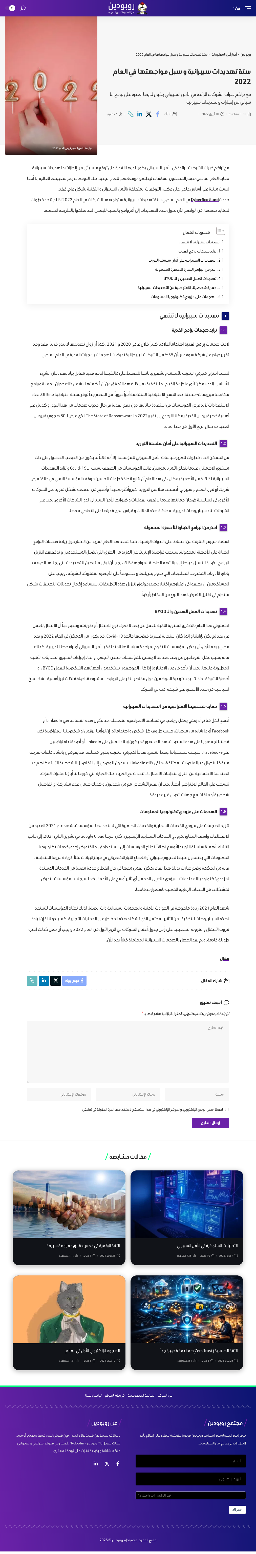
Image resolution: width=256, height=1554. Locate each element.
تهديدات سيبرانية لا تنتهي (200, 242)
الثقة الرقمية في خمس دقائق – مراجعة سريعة (83, 1247)
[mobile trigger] (246, 8)
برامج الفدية (194, 344)
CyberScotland (205, 199)
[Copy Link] (130, 114)
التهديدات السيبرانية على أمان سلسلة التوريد (183, 260)
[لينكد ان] (95, 1465)
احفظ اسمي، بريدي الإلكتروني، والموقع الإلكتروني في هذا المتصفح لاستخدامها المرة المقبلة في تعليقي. (152, 1111)
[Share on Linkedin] (140, 114)
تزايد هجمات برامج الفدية (197, 251)
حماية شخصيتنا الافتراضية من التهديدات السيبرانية (177, 287)
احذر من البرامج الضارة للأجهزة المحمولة (186, 269)
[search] (23, 8)
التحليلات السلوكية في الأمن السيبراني (207, 1247)
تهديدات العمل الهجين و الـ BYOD (190, 278)
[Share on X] (149, 114)
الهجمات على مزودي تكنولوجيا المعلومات (183, 297)
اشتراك (237, 1512)
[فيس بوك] (117, 1465)
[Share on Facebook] (158, 114)
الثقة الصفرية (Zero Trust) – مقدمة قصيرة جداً (199, 1352)
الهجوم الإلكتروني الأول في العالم (93, 1352)
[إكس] (107, 1465)
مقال (224, 958)
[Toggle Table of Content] (218, 230)
